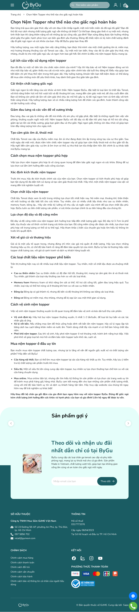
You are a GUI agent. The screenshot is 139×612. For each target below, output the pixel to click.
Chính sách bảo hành (22, 576)
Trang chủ (16, 14)
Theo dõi (105, 481)
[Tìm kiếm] (73, 5)
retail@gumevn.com (25, 538)
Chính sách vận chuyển (23, 571)
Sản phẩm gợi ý (70, 415)
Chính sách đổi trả (20, 567)
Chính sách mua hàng (22, 557)
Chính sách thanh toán (22, 562)
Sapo (125, 605)
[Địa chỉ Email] (84, 481)
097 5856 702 (22, 534)
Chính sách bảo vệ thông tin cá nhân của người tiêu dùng (37, 582)
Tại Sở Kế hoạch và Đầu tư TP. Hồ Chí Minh (94, 534)
